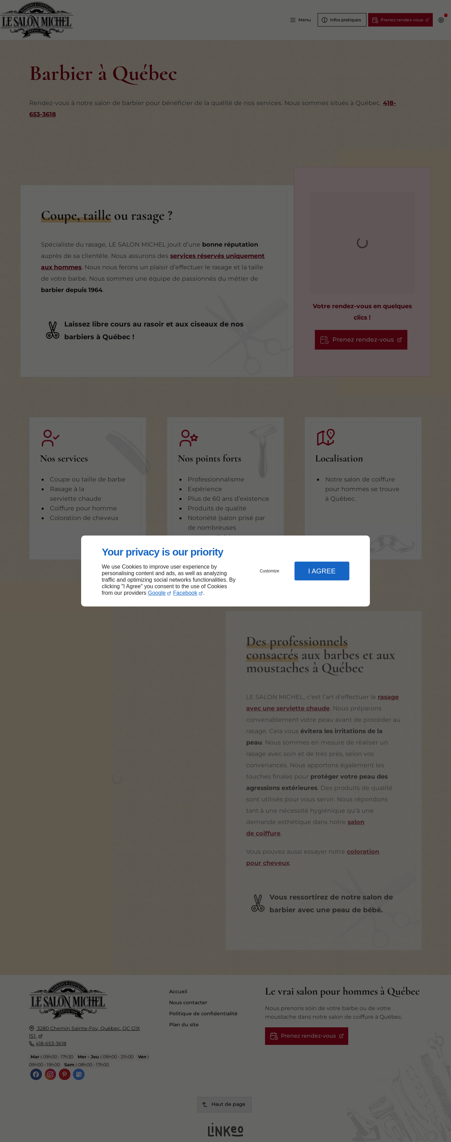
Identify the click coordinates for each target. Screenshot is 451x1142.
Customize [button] (269, 571)
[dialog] (225, 571)
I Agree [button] (322, 571)
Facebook (185, 593)
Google (157, 593)
